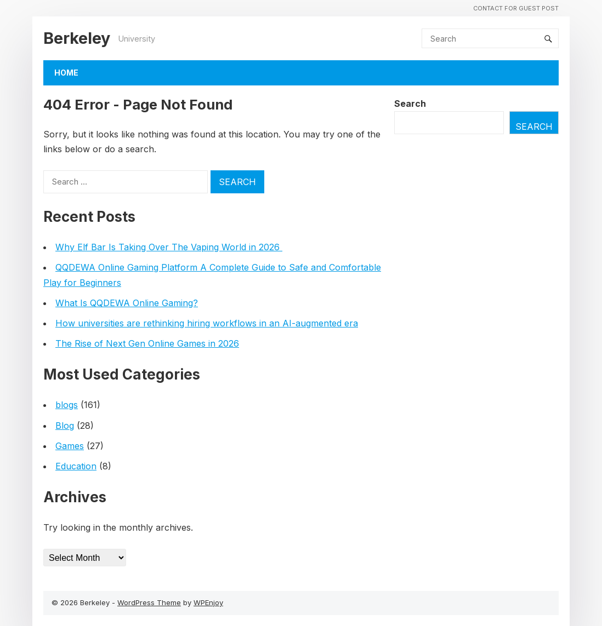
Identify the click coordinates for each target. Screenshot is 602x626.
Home (66, 72)
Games (69, 445)
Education (75, 466)
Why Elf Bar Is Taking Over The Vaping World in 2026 (168, 247)
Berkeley (76, 38)
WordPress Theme (149, 602)
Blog (64, 425)
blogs (66, 404)
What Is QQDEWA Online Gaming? (126, 302)
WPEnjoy (208, 602)
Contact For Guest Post (516, 8)
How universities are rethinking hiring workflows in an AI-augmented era (206, 323)
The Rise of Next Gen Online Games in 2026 (147, 343)
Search (410, 103)
